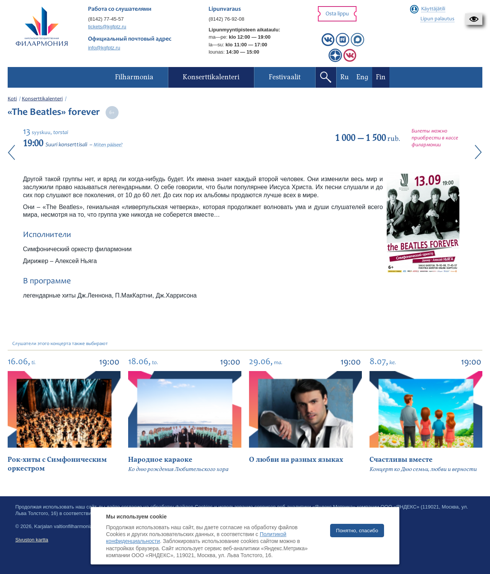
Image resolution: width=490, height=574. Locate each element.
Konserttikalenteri (42, 99)
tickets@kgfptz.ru (107, 26)
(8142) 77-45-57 (106, 19)
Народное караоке (160, 459)
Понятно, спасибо (357, 530)
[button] (473, 19)
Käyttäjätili (433, 9)
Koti (12, 99)
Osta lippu (337, 14)
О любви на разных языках (296, 459)
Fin (381, 77)
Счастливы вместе (401, 459)
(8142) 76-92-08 (226, 19)
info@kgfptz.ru (104, 48)
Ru (344, 77)
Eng (362, 77)
